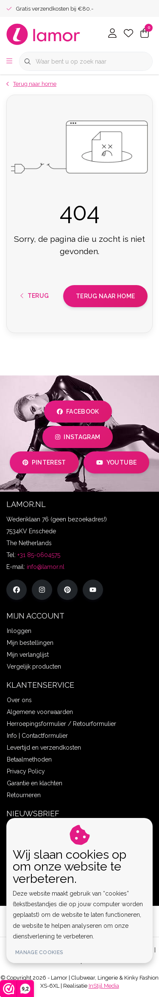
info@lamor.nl (45, 566)
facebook (78, 411)
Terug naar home (105, 296)
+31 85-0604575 (38, 555)
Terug (34, 295)
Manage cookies (39, 952)
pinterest (44, 462)
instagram (77, 437)
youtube (116, 462)
